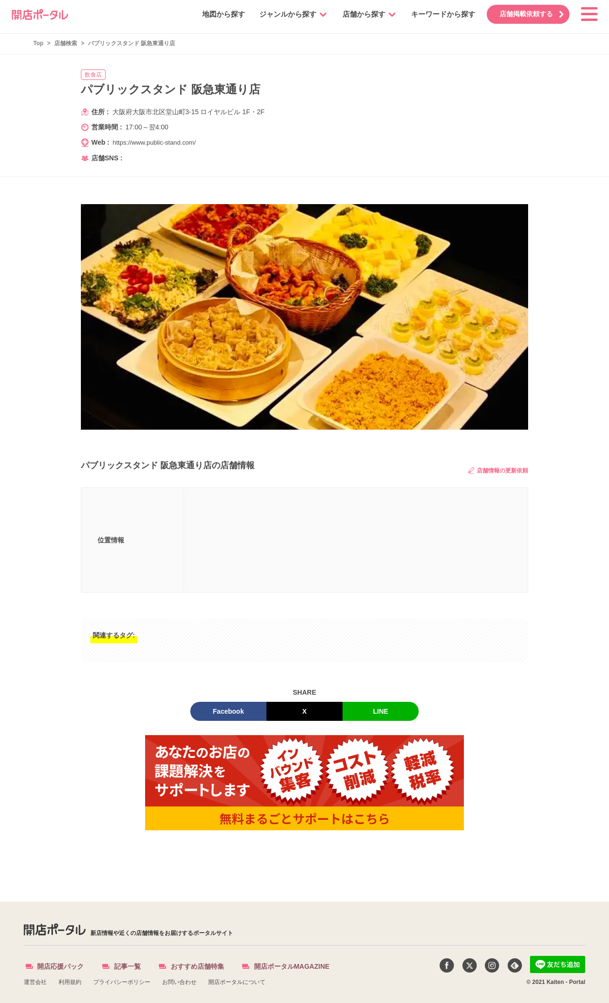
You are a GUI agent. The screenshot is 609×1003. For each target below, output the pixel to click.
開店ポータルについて (236, 982)
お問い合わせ (179, 982)
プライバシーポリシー (121, 982)
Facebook (228, 711)
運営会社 (35, 982)
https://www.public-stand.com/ (157, 142)
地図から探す (217, 14)
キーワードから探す (437, 14)
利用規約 (70, 982)
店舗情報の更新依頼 (498, 470)
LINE (380, 711)
